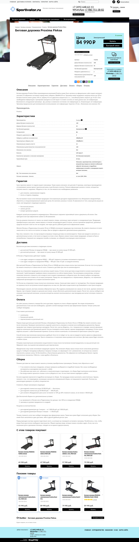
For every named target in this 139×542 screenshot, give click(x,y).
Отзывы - (36, 518)
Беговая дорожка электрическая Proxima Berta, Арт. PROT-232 (27, 497)
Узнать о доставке (114, 62)
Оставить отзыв (98, 518)
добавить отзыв (87, 55)
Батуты (32, 19)
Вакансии (109, 530)
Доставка (63, 86)
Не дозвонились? (114, 79)
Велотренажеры (70, 19)
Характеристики (44, 86)
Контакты (36, 2)
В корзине (119, 7)
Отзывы (87, 86)
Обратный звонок (78, 14)
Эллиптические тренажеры (49, 19)
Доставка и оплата (24, 2)
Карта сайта (53, 2)
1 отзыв (95, 499)
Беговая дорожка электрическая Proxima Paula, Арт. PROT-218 (92, 453)
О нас (116, 530)
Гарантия (44, 2)
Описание (32, 86)
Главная (13, 2)
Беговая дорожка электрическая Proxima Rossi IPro (48, 497)
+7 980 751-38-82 (94, 9)
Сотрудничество (98, 530)
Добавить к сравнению (82, 52)
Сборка (79, 86)
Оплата (72, 86)
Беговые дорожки (18, 19)
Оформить (117, 11)
